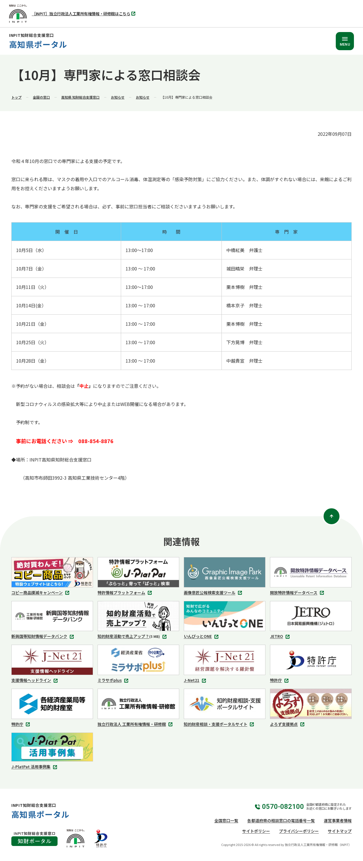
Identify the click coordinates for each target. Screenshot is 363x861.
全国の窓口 (41, 97)
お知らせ (117, 97)
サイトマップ (340, 831)
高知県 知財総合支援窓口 (80, 97)
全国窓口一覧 (226, 820)
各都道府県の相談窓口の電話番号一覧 (281, 820)
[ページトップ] (331, 516)
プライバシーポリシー (299, 831)
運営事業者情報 (338, 820)
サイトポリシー (256, 831)
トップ (16, 97)
